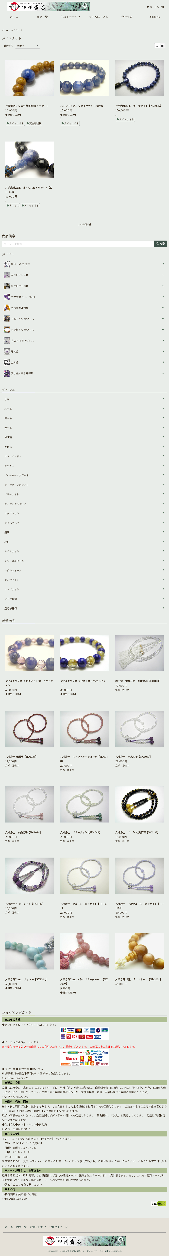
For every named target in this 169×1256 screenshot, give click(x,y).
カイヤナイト (16, 123)
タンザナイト (11, 579)
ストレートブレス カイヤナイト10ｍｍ (81, 105)
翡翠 (6, 532)
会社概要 (126, 17)
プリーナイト (11, 494)
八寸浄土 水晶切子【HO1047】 (133, 756)
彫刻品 (11, 351)
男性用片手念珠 (19, 286)
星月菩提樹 (10, 608)
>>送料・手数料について (16, 1129)
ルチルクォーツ (12, 570)
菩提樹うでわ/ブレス (22, 329)
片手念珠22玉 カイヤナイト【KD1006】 (138, 105)
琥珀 (6, 541)
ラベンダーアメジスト (16, 484)
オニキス (14, 205)
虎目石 (8, 446)
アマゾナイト (11, 589)
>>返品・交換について (15, 1097)
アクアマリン (11, 513)
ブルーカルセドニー (15, 560)
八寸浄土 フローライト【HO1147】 (25, 904)
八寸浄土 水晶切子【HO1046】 (23, 832)
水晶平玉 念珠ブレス (19, 340)
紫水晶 (8, 427)
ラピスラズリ (11, 522)
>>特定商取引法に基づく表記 (19, 1194)
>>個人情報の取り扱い (15, 1199)
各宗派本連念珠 (19, 307)
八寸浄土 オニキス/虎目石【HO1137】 (137, 832)
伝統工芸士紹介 (70, 17)
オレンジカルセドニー (16, 503)
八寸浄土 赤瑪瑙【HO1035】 (21, 756)
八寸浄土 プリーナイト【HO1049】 (80, 832)
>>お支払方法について (15, 1078)
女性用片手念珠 (19, 275)
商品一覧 (42, 17)
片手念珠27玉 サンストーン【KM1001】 (138, 979)
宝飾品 (11, 362)
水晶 (6, 399)
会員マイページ (58, 1227)
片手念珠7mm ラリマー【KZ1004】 (26, 979)
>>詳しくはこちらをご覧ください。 (23, 1184)
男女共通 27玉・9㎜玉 (20, 297)
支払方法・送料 (98, 17)
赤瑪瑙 (8, 437)
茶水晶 (8, 418)
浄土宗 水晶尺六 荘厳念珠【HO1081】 (138, 681)
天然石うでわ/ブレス (22, 318)
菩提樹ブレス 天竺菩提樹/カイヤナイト (27, 105)
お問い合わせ (38, 1227)
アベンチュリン (13, 456)
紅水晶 (8, 408)
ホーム (14, 17)
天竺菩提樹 (35, 123)
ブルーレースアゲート (16, 475)
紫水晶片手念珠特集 (22, 373)
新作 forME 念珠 (17, 264)
